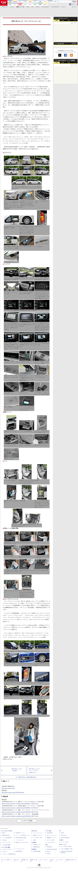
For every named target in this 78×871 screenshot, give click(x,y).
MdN (46, 844)
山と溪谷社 (33, 842)
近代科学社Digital (36, 851)
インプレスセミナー (20, 840)
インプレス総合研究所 (7, 837)
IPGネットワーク (63, 844)
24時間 (62, 20)
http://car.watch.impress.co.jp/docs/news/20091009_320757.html (20, 816)
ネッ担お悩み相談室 (6, 844)
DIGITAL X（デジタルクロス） (22, 842)
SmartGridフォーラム (20, 832)
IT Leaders (4, 840)
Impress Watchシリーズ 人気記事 (66, 60)
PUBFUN (61, 840)
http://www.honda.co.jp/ (8, 788)
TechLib (48, 853)
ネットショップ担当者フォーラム (23, 835)
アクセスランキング (63, 18)
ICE (60, 830)
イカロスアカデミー (51, 842)
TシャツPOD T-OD (37, 837)
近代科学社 (33, 849)
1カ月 (74, 20)
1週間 (68, 20)
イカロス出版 (48, 830)
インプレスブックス (20, 848)
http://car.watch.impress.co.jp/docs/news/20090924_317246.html (20, 808)
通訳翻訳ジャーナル (51, 837)
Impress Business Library (21, 837)
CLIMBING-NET (36, 846)
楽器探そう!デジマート (38, 835)
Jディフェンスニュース (52, 835)
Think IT (3, 832)
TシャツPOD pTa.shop (66, 846)
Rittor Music (34, 830)
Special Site (61, 43)
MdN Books (49, 846)
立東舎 (34, 840)
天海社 (62, 832)
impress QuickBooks (65, 837)
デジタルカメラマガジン (7, 849)
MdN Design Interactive (52, 849)
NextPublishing (19, 851)
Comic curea (63, 835)
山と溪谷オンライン (37, 844)
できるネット (5, 851)
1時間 (56, 20)
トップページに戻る (26, 820)
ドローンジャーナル (6, 842)
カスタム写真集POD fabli (66, 848)
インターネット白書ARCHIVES (8, 854)
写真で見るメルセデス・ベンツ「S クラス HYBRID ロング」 (35, 770)
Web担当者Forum (6, 835)
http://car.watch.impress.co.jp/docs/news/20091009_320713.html (20, 812)
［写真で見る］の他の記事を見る (26, 777)
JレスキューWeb (50, 840)
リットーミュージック (38, 832)
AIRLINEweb (49, 832)
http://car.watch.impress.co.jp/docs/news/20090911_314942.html (20, 803)
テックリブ (47, 851)
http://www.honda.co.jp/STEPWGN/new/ (13, 792)
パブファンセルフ (65, 842)
